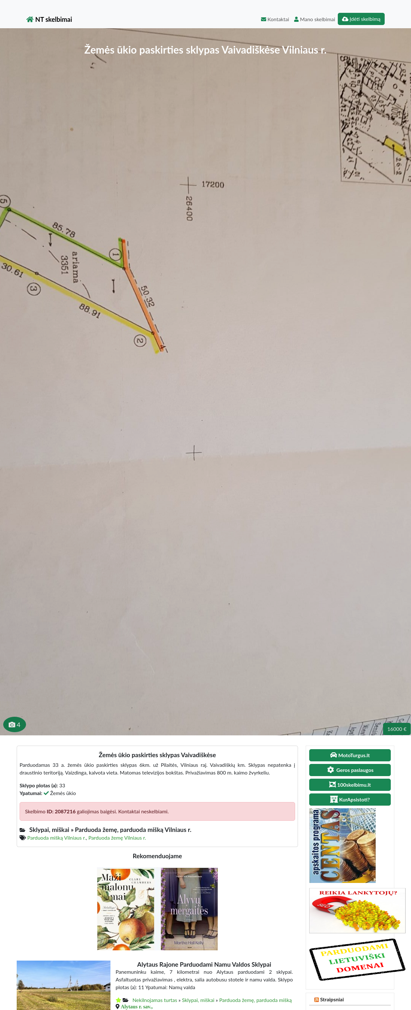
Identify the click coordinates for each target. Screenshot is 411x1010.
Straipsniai (332, 999)
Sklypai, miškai (198, 1000)
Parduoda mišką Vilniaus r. (56, 838)
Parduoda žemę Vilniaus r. (117, 838)
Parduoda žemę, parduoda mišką (255, 1000)
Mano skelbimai (314, 19)
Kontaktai (275, 19)
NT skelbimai (49, 19)
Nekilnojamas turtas (154, 1000)
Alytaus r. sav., (137, 1006)
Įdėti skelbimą (361, 19)
